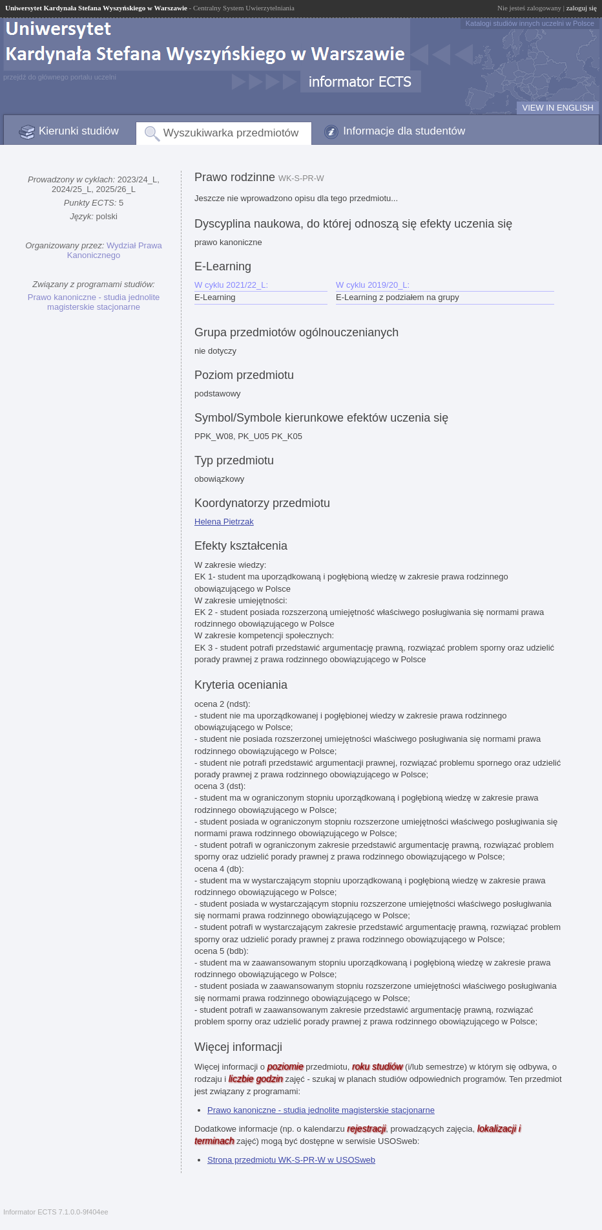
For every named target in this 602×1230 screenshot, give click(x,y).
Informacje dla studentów (404, 131)
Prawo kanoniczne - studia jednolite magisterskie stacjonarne (94, 302)
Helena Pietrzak (224, 521)
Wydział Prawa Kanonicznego (114, 250)
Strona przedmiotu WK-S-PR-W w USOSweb (291, 1160)
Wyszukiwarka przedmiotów (231, 133)
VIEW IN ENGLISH (558, 108)
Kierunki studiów (79, 131)
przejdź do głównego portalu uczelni (59, 77)
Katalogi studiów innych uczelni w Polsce (530, 23)
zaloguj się (581, 8)
